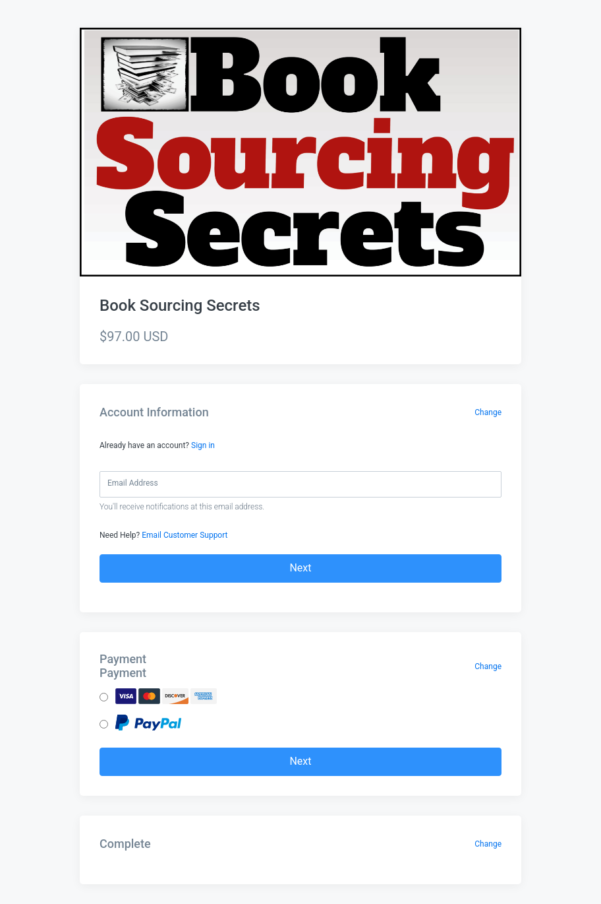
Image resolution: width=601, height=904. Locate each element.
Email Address (132, 483)
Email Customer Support (184, 535)
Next (300, 568)
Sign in (203, 445)
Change (487, 412)
